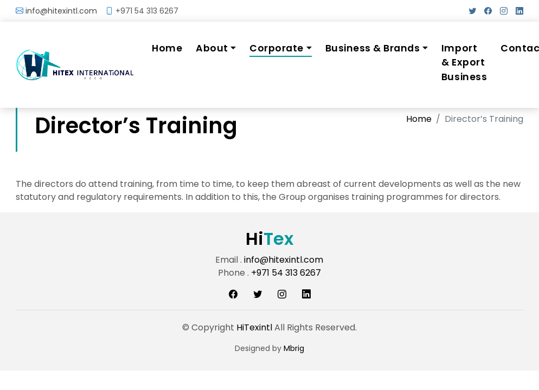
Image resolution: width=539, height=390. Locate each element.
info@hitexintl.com (61, 11)
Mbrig (294, 348)
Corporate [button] (276, 48)
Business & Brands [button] (372, 48)
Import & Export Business (464, 62)
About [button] (212, 48)
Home (167, 48)
